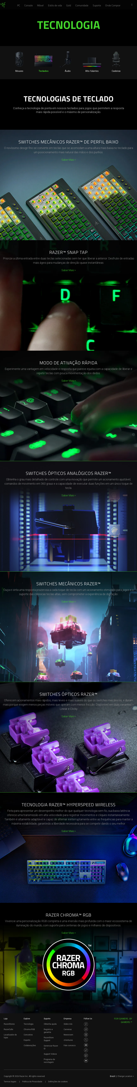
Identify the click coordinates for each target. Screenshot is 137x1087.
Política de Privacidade (32, 1082)
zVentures (68, 1040)
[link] (3, 5)
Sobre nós (68, 1024)
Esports (27, 1040)
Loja (5, 1019)
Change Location (125, 1076)
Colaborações (30, 1045)
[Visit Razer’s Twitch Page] (86, 1055)
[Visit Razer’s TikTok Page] (86, 1050)
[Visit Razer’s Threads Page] (86, 1034)
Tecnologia (28, 1024)
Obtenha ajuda (50, 1024)
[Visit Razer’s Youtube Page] (86, 1045)
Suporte (47, 1019)
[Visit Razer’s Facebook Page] (86, 1024)
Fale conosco (70, 1045)
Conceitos (28, 1035)
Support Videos (50, 1054)
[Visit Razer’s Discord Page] (86, 1060)
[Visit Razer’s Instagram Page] (86, 1029)
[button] (132, 4)
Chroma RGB (29, 1029)
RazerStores (9, 1024)
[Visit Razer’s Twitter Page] (86, 1040)
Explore (27, 1019)
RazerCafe (8, 1029)
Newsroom (68, 1035)
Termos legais (10, 1082)
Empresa (67, 1019)
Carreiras (68, 1029)
